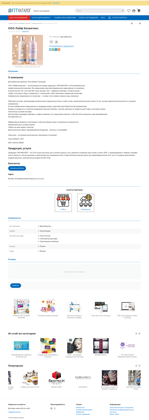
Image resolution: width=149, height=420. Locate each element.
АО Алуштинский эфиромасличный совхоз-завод (127, 356)
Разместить (80, 407)
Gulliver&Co (101, 387)
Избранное (80, 412)
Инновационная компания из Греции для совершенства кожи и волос (21, 356)
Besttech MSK (74, 387)
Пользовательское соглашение (121, 407)
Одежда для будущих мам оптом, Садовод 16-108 (21, 388)
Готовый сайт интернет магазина (21, 316)
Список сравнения (83, 414)
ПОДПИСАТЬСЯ (14, 412)
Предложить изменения (62, 46)
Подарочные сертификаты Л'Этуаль (48, 356)
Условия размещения (84, 410)
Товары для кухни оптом (48, 387)
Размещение (85, 202)
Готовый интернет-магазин (48, 316)
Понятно (56, 3)
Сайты (63, 202)
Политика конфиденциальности (122, 410)
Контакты (113, 412)
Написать (25, 31)
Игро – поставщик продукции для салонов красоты (74, 356)
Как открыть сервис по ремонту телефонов (127, 388)
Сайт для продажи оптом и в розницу (127, 316)
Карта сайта (114, 414)
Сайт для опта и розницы (101, 316)
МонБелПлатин (101, 355)
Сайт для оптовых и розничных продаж (74, 316)
